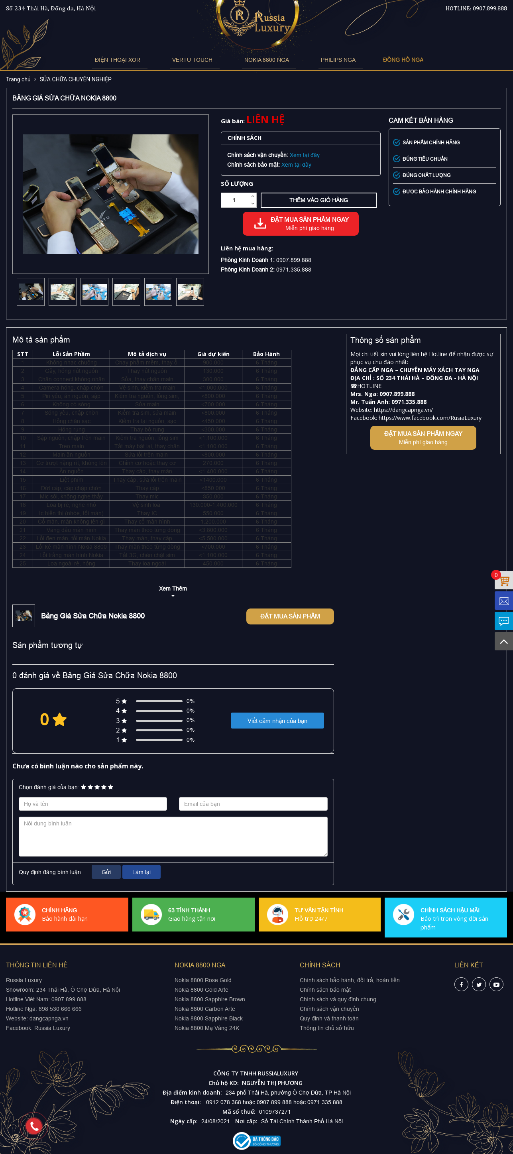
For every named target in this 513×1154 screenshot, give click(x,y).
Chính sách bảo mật (325, 990)
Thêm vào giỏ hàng (318, 200)
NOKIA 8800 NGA (262, 60)
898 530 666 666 (60, 1009)
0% (191, 701)
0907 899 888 (68, 999)
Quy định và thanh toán (329, 1018)
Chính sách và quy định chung (338, 999)
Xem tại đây (305, 155)
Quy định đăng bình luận (50, 872)
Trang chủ (18, 79)
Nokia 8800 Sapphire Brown (210, 999)
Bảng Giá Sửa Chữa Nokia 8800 (93, 616)
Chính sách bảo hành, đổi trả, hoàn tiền (350, 980)
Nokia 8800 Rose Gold (203, 980)
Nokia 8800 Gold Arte (201, 990)
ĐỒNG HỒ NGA (379, 60)
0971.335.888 (293, 269)
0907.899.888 (490, 8)
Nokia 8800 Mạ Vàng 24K (207, 1028)
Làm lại (141, 872)
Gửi (106, 872)
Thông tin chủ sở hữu (327, 1028)
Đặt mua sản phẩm (290, 616)
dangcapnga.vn (49, 1018)
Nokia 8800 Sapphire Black (209, 1018)
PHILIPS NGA (321, 60)
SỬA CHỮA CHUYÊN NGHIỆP (76, 79)
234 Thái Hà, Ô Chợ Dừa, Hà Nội (78, 990)
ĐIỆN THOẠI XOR (136, 60)
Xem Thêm (173, 588)
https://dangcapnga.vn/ (403, 410)
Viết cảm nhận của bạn (277, 720)
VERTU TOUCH (199, 60)
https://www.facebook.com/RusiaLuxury (430, 417)
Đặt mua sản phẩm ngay (310, 224)
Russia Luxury (52, 1028)
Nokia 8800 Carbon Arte (205, 1009)
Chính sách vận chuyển (329, 1009)
